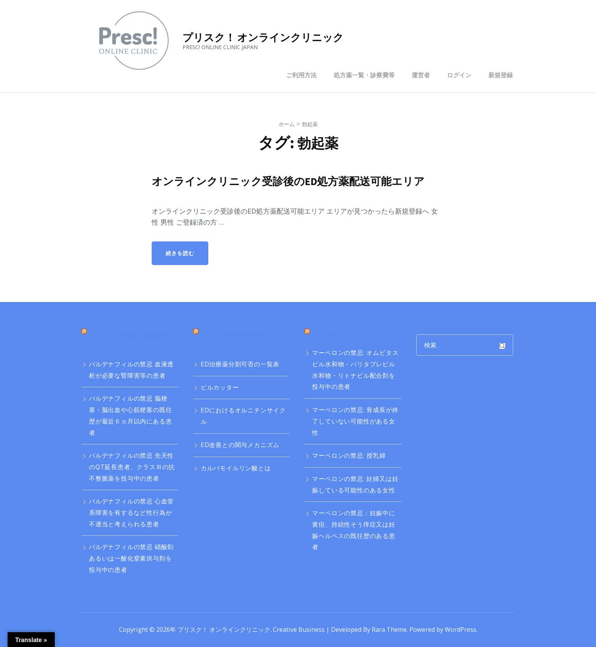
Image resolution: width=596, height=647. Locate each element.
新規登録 (500, 75)
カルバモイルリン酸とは (236, 468)
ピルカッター (220, 387)
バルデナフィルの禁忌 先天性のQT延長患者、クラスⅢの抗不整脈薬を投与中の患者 (132, 466)
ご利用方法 (301, 75)
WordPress (460, 629)
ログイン (459, 75)
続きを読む (180, 253)
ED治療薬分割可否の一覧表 (240, 364)
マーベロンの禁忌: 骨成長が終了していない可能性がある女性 (355, 421)
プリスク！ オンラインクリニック (263, 37)
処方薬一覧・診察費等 (364, 75)
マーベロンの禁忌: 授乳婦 (348, 455)
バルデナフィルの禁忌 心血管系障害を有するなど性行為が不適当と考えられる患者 (131, 512)
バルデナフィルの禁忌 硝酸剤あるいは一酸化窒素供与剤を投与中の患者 (131, 558)
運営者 (421, 75)
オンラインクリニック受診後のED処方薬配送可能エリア (293, 181)
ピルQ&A (327, 334)
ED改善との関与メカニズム (240, 445)
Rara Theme (389, 629)
